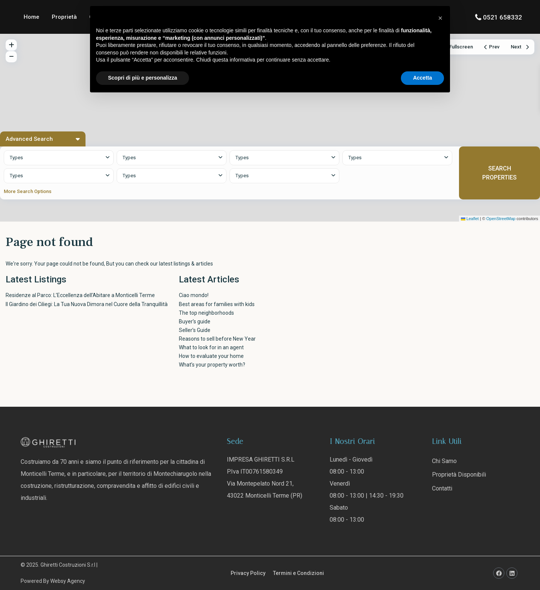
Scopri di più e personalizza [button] (142, 78)
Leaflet (470, 218)
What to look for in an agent (211, 347)
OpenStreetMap (501, 218)
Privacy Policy (248, 573)
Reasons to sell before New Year (217, 339)
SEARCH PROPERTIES (499, 173)
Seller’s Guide (194, 330)
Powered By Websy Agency (53, 581)
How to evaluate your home (211, 356)
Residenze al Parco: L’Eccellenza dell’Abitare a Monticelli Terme (80, 295)
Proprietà (64, 17)
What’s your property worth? (212, 365)
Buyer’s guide (194, 321)
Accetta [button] (422, 78)
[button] (440, 18)
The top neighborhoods (206, 313)
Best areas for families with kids (217, 304)
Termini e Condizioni (298, 573)
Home (31, 17)
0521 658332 (502, 17)
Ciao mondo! (193, 295)
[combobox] (59, 157)
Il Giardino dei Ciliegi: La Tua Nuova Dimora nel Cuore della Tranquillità (87, 304)
